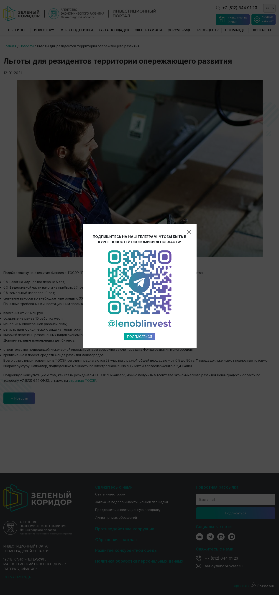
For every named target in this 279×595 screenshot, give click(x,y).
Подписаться (139, 337)
